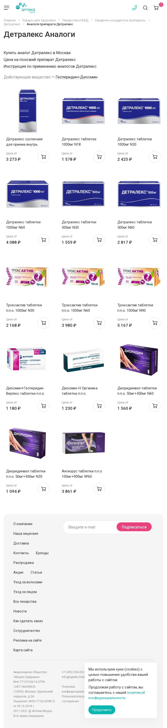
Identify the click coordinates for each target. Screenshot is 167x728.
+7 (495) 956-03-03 (74, 672)
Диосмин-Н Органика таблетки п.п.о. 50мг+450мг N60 (79, 393)
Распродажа (23, 563)
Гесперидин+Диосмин (76, 77)
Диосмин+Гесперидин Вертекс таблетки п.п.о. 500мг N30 (25, 393)
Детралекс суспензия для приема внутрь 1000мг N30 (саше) (24, 144)
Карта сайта (23, 650)
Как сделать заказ (28, 621)
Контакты (21, 553)
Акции (18, 572)
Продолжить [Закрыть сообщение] (102, 710)
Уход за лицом (25, 592)
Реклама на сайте (27, 640)
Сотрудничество (26, 631)
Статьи (36, 572)
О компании (22, 524)
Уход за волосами (27, 582)
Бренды (42, 553)
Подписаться (134, 527)
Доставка (21, 543)
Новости (20, 611)
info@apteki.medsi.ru (76, 677)
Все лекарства (24, 601)
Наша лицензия (25, 534)
